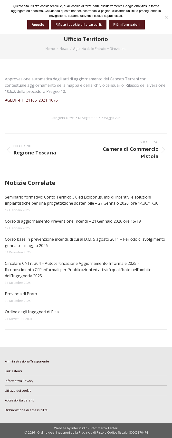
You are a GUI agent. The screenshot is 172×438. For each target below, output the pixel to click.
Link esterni (13, 371)
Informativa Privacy (19, 381)
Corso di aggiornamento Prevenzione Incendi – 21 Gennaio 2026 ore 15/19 (73, 221)
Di (87, 117)
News (70, 117)
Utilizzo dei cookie (18, 390)
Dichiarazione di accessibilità (26, 410)
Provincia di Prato (21, 293)
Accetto (38, 25)
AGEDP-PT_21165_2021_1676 (31, 100)
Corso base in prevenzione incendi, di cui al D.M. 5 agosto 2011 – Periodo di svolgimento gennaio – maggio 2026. (85, 242)
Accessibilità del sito (19, 400)
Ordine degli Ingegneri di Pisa (32, 311)
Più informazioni (126, 25)
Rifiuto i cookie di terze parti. (79, 25)
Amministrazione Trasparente (27, 361)
